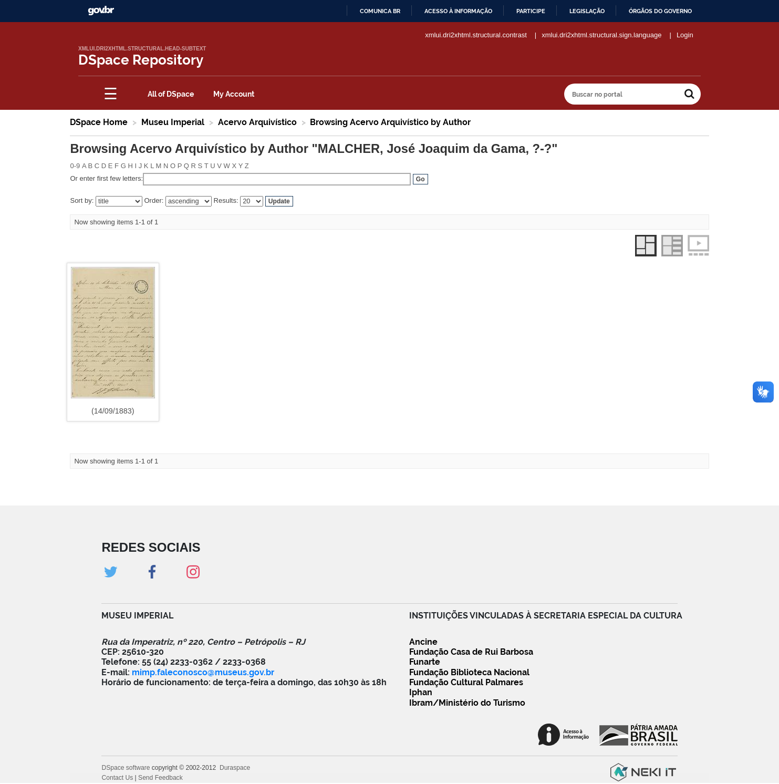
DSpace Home (99, 122)
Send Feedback (160, 777)
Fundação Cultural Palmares (466, 682)
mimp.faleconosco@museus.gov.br (203, 672)
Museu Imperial (172, 122)
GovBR (101, 11)
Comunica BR (380, 11)
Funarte (424, 662)
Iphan (420, 692)
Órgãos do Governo (660, 11)
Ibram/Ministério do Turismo (467, 703)
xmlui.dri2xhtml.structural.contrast (476, 35)
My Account (233, 94)
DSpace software (125, 767)
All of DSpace (171, 94)
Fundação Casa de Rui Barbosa (471, 652)
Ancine (423, 642)
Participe (530, 11)
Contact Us (117, 777)
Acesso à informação (458, 11)
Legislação (587, 11)
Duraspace (235, 767)
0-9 (75, 166)
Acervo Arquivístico (257, 122)
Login (685, 35)
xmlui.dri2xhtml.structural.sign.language (601, 35)
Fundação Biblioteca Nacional (469, 672)
